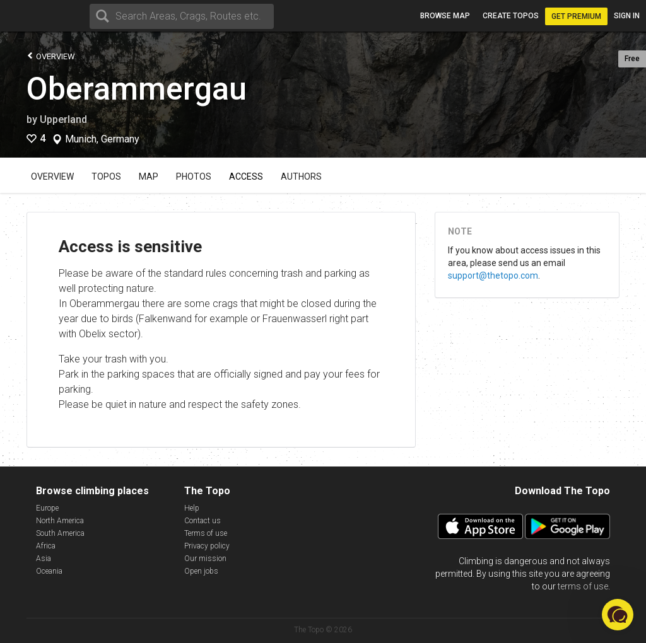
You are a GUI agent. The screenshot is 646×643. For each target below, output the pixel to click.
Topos (106, 176)
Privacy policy (207, 546)
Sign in (627, 15)
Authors (301, 176)
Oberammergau (136, 89)
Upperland (63, 119)
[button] (617, 614)
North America (60, 520)
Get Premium (576, 16)
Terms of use (205, 533)
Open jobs (201, 571)
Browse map (445, 15)
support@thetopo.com (493, 275)
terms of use (583, 586)
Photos (193, 176)
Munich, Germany (102, 139)
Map (148, 176)
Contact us (202, 520)
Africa (46, 546)
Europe (47, 508)
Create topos (511, 15)
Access (246, 176)
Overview (50, 55)
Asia (43, 558)
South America (60, 533)
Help (191, 508)
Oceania (49, 571)
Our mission (205, 558)
